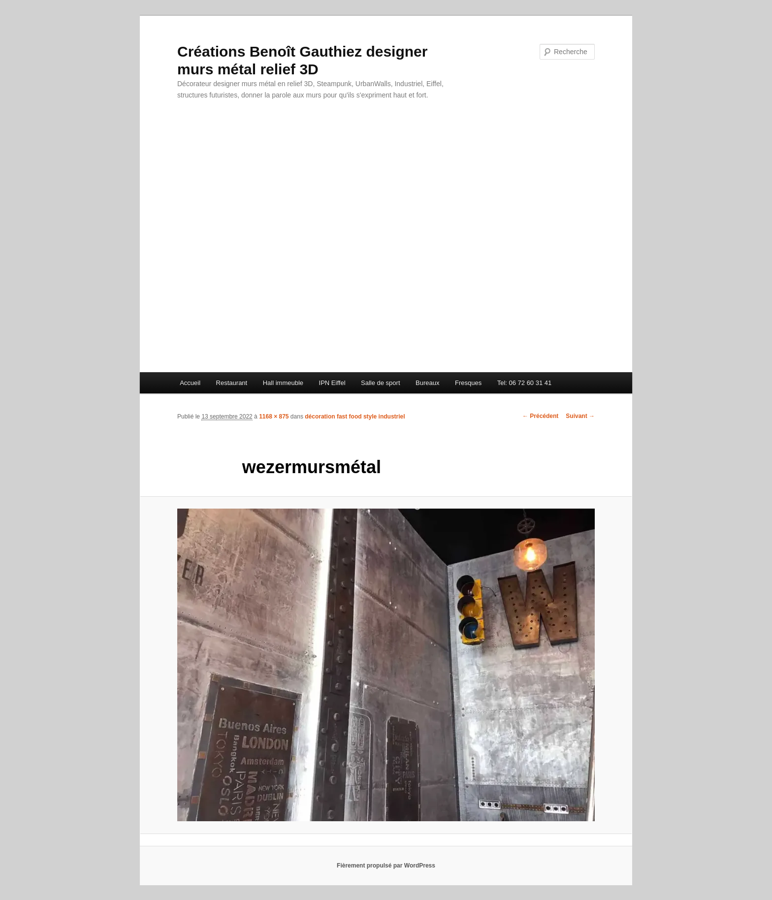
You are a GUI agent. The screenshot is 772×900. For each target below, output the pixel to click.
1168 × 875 (274, 416)
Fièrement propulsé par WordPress (386, 865)
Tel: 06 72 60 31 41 (524, 382)
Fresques (468, 382)
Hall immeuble (283, 382)
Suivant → (580, 416)
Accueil (190, 382)
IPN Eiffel (332, 382)
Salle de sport (380, 382)
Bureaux (427, 382)
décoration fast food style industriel (355, 416)
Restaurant (232, 382)
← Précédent (540, 416)
